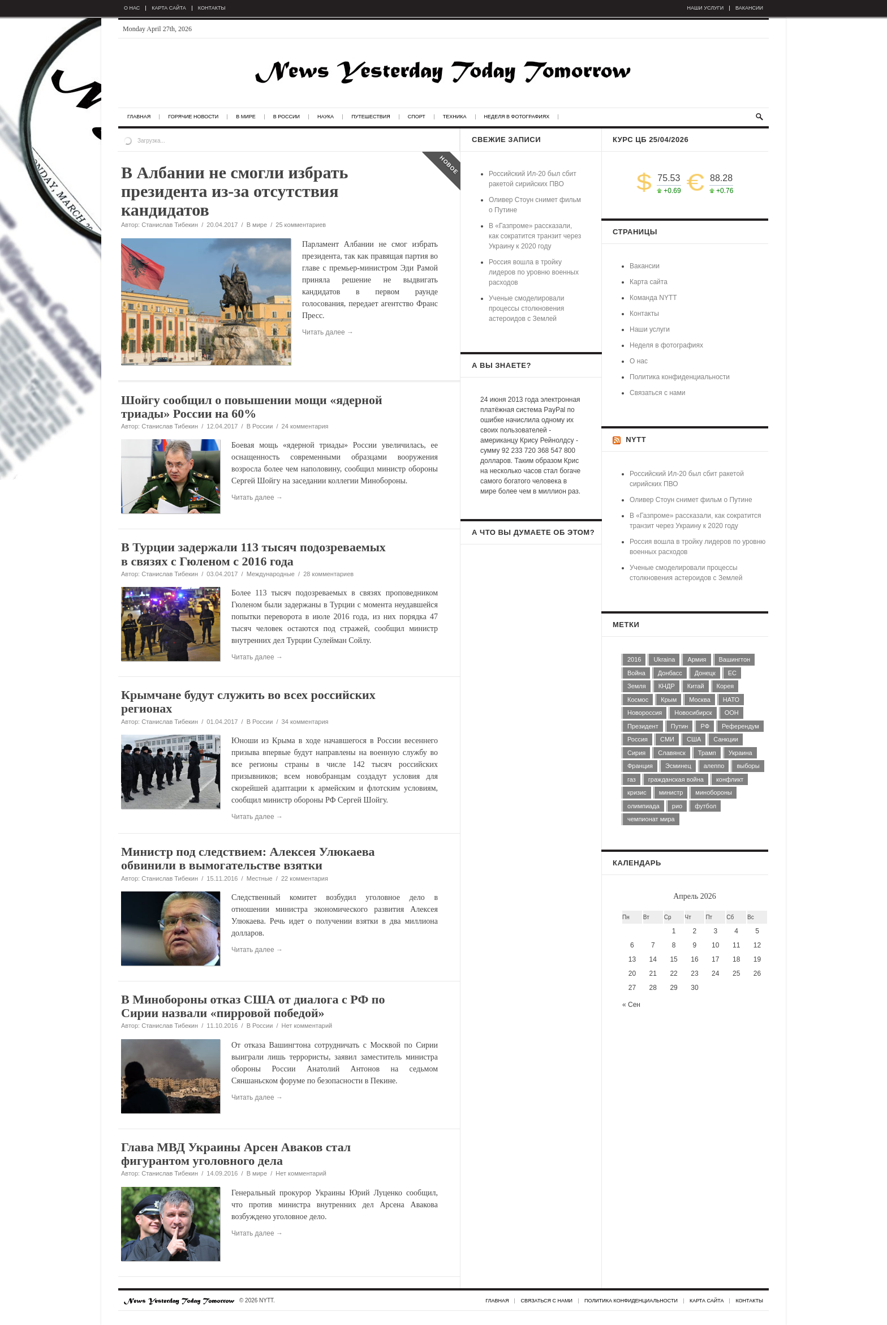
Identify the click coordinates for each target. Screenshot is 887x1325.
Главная (138, 116)
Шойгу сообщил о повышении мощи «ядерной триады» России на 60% (251, 407)
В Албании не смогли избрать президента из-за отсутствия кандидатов (234, 191)
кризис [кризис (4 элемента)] (637, 792)
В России (286, 116)
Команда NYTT (653, 298)
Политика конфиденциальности (680, 377)
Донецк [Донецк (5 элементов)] (705, 673)
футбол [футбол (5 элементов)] (705, 806)
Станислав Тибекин (169, 224)
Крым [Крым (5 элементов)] (669, 699)
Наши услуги (705, 8)
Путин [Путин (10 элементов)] (679, 726)
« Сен (631, 1005)
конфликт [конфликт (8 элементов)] (729, 779)
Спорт (416, 116)
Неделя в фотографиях (517, 116)
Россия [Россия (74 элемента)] (637, 739)
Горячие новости (193, 116)
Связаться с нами (657, 393)
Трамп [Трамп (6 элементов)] (707, 752)
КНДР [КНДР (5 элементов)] (666, 686)
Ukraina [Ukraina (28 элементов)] (664, 659)
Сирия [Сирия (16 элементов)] (636, 752)
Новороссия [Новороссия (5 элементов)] (644, 712)
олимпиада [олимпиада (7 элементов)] (643, 806)
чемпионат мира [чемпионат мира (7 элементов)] (651, 819)
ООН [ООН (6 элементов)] (732, 712)
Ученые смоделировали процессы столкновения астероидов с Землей (526, 308)
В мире (245, 116)
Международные (271, 574)
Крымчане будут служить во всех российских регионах (248, 701)
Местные (260, 878)
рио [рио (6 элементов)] (677, 806)
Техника (455, 116)
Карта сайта (169, 8)
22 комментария (304, 878)
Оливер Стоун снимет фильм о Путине (691, 500)
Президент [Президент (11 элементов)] (642, 726)
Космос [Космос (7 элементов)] (637, 699)
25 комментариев (300, 224)
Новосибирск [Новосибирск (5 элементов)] (693, 712)
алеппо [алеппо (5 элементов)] (714, 765)
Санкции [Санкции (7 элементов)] (725, 739)
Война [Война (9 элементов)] (636, 673)
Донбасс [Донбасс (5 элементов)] (670, 673)
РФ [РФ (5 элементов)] (704, 726)
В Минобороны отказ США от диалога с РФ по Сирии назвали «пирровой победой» (253, 1006)
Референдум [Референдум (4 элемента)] (740, 726)
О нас (132, 8)
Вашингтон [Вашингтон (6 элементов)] (735, 659)
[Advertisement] (531, 731)
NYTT (636, 439)
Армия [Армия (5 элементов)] (696, 659)
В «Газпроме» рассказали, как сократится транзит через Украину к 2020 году (535, 236)
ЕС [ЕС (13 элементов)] (732, 673)
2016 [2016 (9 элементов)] (634, 659)
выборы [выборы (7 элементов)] (748, 765)
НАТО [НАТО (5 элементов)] (731, 699)
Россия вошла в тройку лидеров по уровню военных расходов (534, 272)
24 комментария (305, 426)
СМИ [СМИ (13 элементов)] (667, 739)
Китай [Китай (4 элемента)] (695, 686)
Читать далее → (257, 497)
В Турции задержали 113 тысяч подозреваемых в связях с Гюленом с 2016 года (253, 554)
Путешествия (370, 116)
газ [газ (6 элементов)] (631, 779)
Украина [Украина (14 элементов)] (740, 752)
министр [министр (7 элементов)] (671, 792)
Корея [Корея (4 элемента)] (725, 686)
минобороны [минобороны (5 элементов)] (713, 792)
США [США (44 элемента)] (694, 739)
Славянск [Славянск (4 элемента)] (672, 752)
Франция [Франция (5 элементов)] (640, 765)
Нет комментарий (307, 1025)
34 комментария (305, 721)
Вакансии (749, 8)
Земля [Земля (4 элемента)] (636, 686)
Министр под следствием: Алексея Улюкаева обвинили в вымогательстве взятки (248, 858)
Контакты (212, 8)
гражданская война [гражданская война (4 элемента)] (676, 779)
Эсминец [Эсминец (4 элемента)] (678, 765)
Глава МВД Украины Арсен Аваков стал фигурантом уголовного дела (236, 1154)
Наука (325, 116)
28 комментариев (328, 574)
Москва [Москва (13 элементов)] (700, 699)
